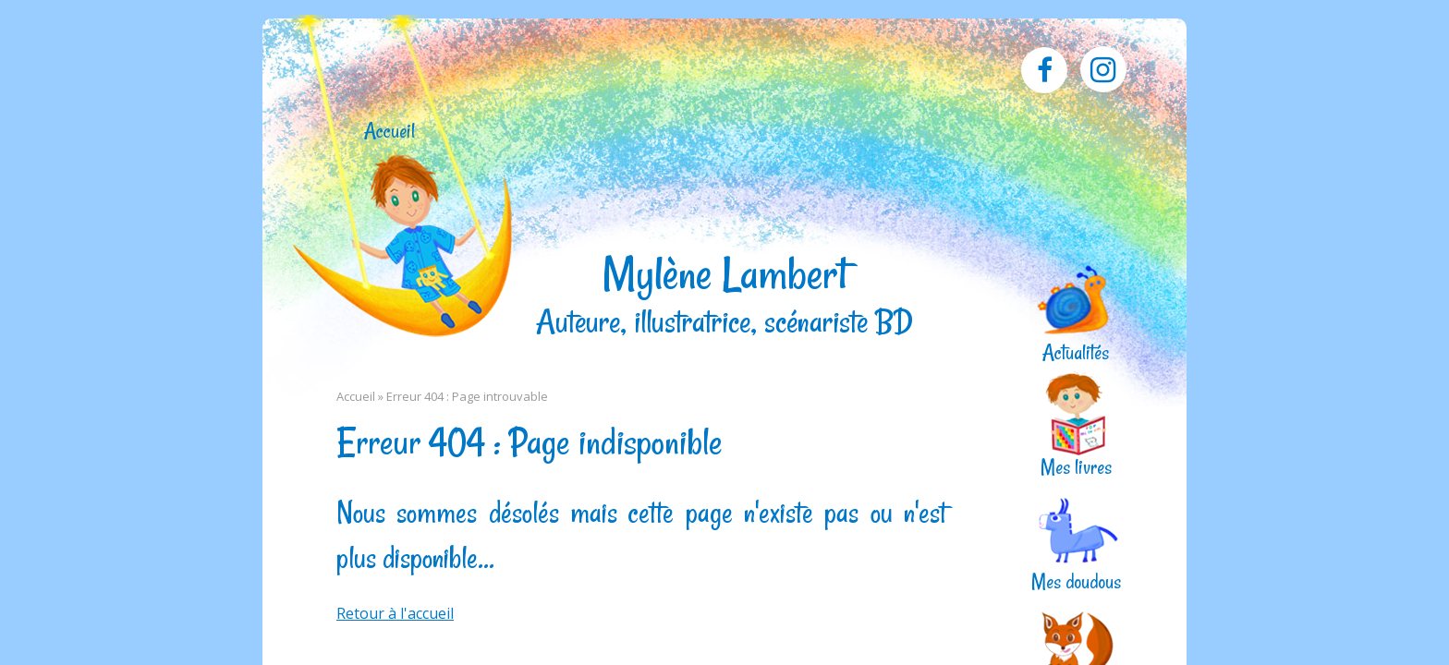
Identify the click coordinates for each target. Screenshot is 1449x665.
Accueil (389, 131)
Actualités (1075, 351)
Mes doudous (1076, 580)
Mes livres (1076, 465)
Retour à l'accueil (395, 613)
